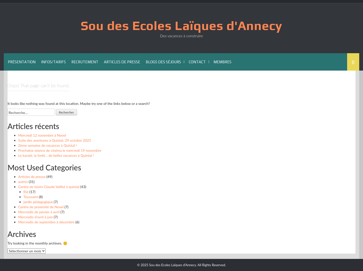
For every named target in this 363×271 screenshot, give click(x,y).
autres (23, 181)
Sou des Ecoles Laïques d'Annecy (181, 25)
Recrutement (84, 62)
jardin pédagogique (38, 202)
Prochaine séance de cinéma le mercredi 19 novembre (59, 150)
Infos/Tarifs (53, 62)
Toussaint (30, 197)
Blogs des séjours (163, 62)
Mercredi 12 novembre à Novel (42, 135)
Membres (222, 62)
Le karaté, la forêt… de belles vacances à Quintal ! (56, 155)
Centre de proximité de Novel (41, 207)
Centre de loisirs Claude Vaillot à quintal (48, 187)
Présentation (22, 62)
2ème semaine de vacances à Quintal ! (47, 145)
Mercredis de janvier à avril (38, 212)
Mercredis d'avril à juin (35, 217)
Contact (197, 62)
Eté (25, 192)
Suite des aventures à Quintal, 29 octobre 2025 (54, 140)
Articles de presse (122, 62)
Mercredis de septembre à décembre (46, 222)
